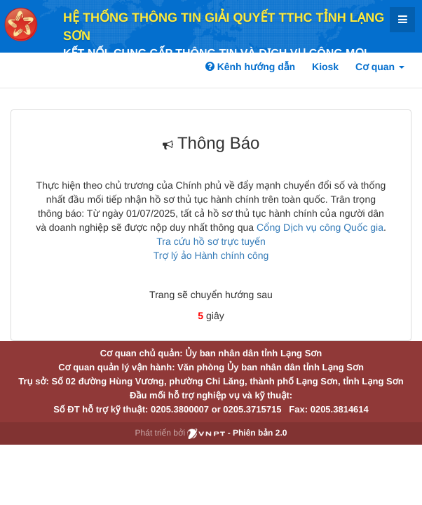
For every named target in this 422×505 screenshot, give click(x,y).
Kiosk (325, 66)
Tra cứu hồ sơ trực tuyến (210, 241)
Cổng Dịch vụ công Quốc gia (320, 227)
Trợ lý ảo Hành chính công (211, 255)
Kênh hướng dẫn (250, 66)
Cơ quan (379, 66)
